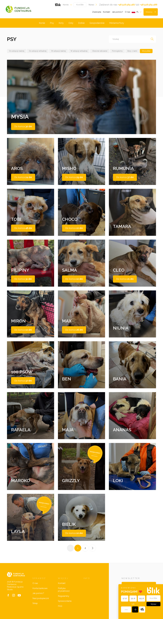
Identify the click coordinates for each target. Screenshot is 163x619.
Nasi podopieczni (40, 598)
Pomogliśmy (117, 51)
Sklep (35, 603)
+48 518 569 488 (148, 4)
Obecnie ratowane (99, 51)
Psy (52, 23)
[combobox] (66, 5)
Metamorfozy (116, 23)
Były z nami (132, 51)
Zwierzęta (96, 12)
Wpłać (92, 5)
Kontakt (106, 12)
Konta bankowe (39, 588)
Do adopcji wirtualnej (37, 51)
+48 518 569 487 (126, 4)
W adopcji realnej (58, 51)
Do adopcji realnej (16, 51)
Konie (42, 23)
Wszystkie (146, 51)
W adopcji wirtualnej (79, 51)
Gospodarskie (97, 23)
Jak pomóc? (117, 12)
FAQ (60, 606)
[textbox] (66, 5)
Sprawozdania (64, 601)
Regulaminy (63, 596)
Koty (61, 23)
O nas (127, 12)
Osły (71, 23)
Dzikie (81, 23)
